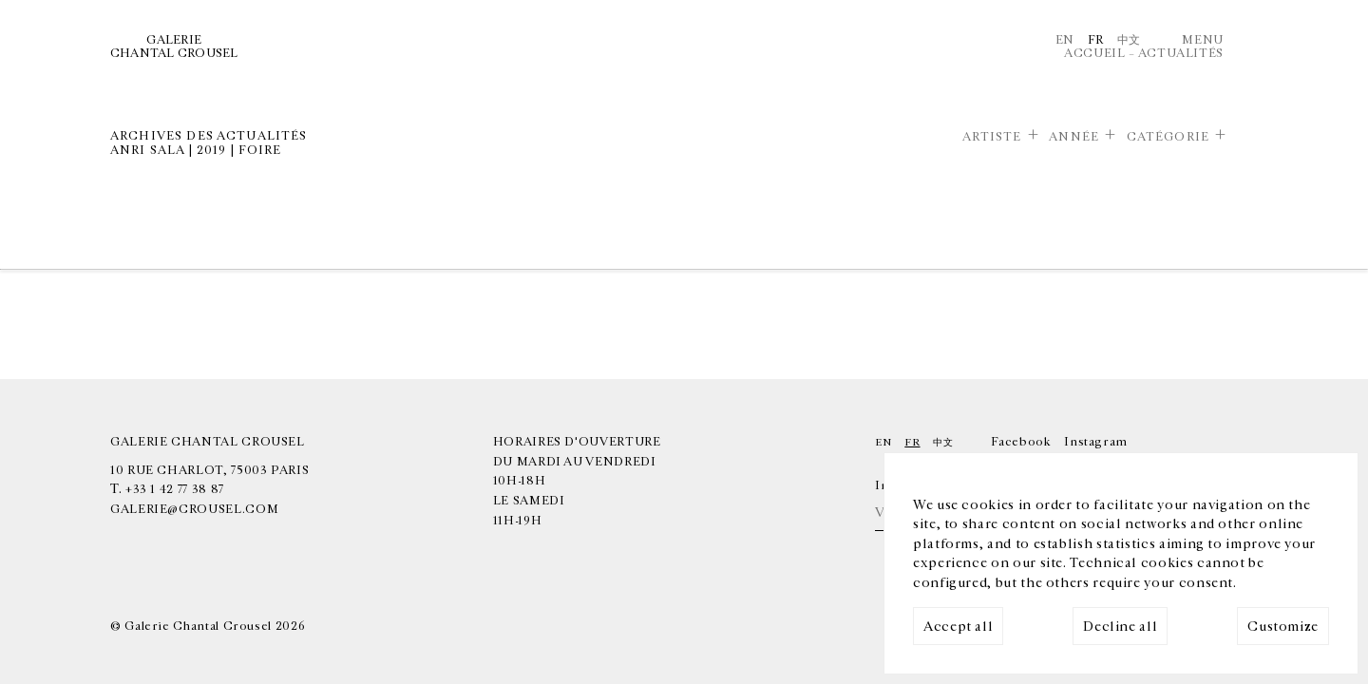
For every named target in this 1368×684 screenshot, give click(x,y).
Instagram (1096, 441)
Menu (1203, 40)
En (1064, 40)
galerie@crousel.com (194, 509)
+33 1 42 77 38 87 (174, 489)
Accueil (1094, 53)
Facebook (1021, 441)
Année (1074, 136)
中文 (1129, 40)
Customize (1283, 626)
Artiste (992, 136)
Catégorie (1168, 136)
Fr (1096, 40)
